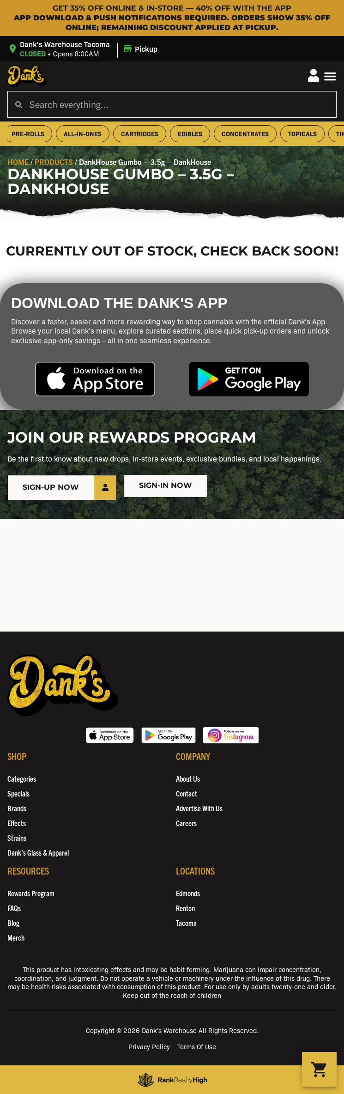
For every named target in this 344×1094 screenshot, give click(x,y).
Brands (16, 808)
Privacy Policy (149, 1046)
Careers (186, 822)
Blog (13, 922)
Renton (185, 907)
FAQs (14, 907)
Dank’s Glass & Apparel (38, 852)
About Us (188, 778)
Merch (15, 937)
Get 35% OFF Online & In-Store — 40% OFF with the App (172, 8)
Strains (16, 837)
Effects (16, 822)
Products (54, 161)
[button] (83, 49)
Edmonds (188, 893)
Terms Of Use (196, 1046)
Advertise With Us (199, 808)
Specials (18, 793)
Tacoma (186, 922)
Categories (21, 778)
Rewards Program (30, 893)
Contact (186, 793)
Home (18, 161)
